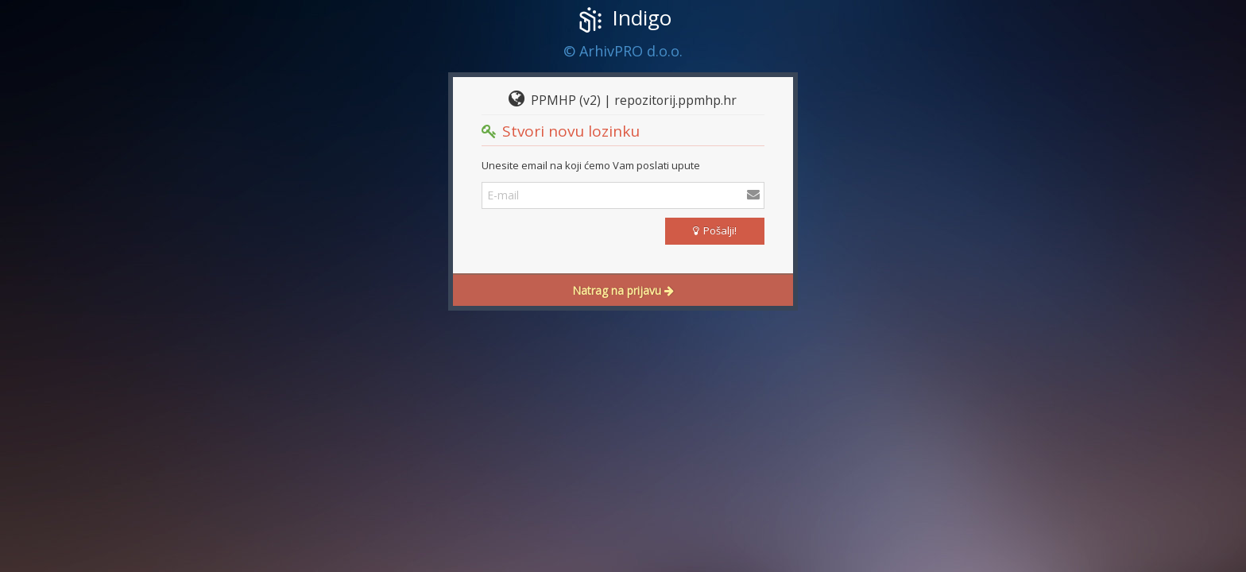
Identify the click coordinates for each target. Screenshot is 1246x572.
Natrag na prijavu (623, 290)
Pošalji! (715, 230)
